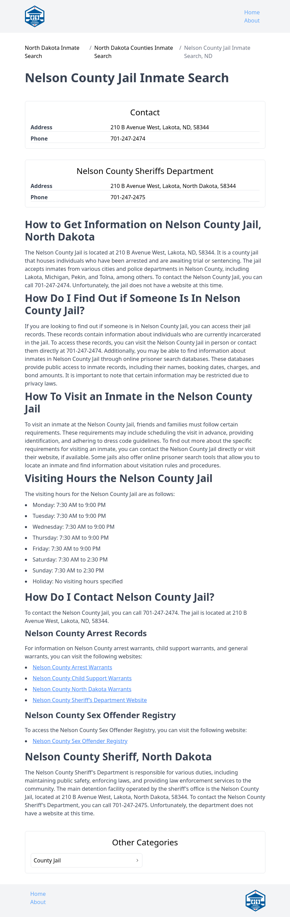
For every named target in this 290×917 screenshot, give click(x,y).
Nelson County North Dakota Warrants (82, 689)
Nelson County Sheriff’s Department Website (90, 700)
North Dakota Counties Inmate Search (133, 52)
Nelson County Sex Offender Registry (80, 741)
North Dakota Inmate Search (52, 52)
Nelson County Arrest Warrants (72, 667)
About (252, 20)
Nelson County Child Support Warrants (82, 678)
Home (252, 12)
